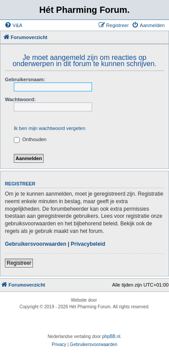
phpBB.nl (111, 336)
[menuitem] (13, 25)
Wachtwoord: (20, 99)
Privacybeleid (88, 244)
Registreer (19, 263)
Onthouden (30, 139)
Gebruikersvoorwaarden (35, 244)
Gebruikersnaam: (25, 79)
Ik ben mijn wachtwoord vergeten (49, 128)
